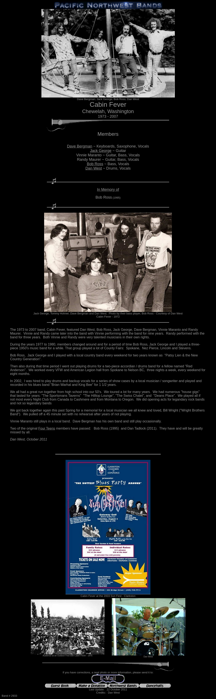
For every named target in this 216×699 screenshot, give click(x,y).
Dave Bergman (79, 146)
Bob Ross (95, 164)
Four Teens (46, 428)
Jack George (100, 151)
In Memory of (108, 189)
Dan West (93, 168)
